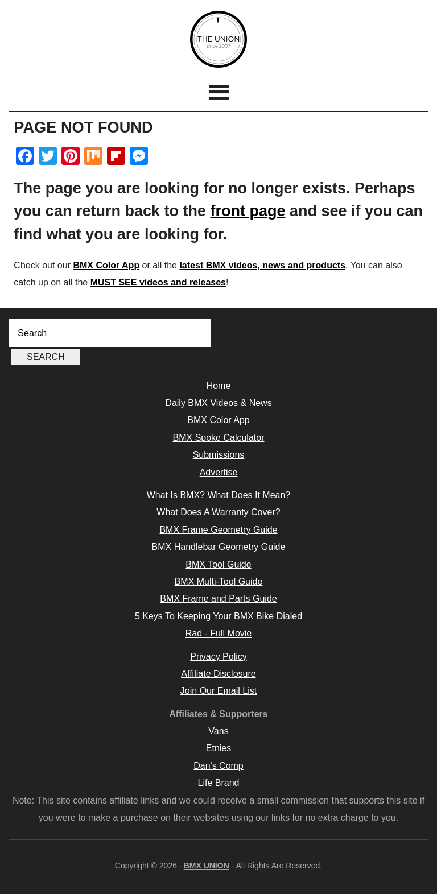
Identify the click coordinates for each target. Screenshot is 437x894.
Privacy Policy (218, 656)
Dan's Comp (218, 766)
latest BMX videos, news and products (262, 265)
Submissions (219, 455)
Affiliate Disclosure (218, 673)
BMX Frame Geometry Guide (218, 530)
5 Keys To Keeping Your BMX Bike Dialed (218, 616)
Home (219, 386)
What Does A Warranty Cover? (218, 512)
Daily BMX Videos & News (218, 403)
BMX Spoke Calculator (219, 437)
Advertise (219, 472)
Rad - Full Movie (218, 633)
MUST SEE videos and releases (158, 282)
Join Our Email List (218, 691)
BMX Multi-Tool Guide (219, 581)
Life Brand (219, 783)
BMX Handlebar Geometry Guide (219, 547)
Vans (218, 731)
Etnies (218, 748)
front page (247, 211)
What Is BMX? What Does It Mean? (219, 495)
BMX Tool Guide (218, 564)
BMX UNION (218, 39)
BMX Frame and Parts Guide (218, 598)
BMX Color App (106, 265)
